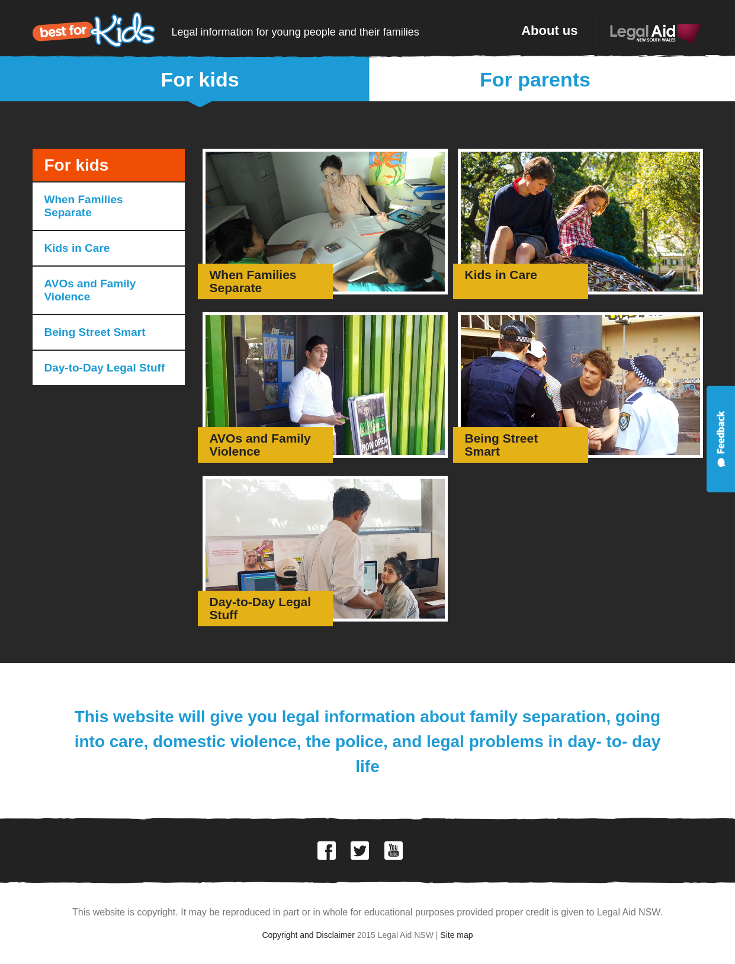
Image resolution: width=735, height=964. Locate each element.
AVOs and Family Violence (90, 290)
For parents (535, 79)
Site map (456, 935)
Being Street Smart (95, 332)
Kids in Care (77, 248)
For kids (200, 79)
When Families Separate (83, 206)
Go (325, 221)
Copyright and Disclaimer (308, 935)
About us (549, 30)
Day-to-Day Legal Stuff (104, 367)
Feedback (721, 439)
